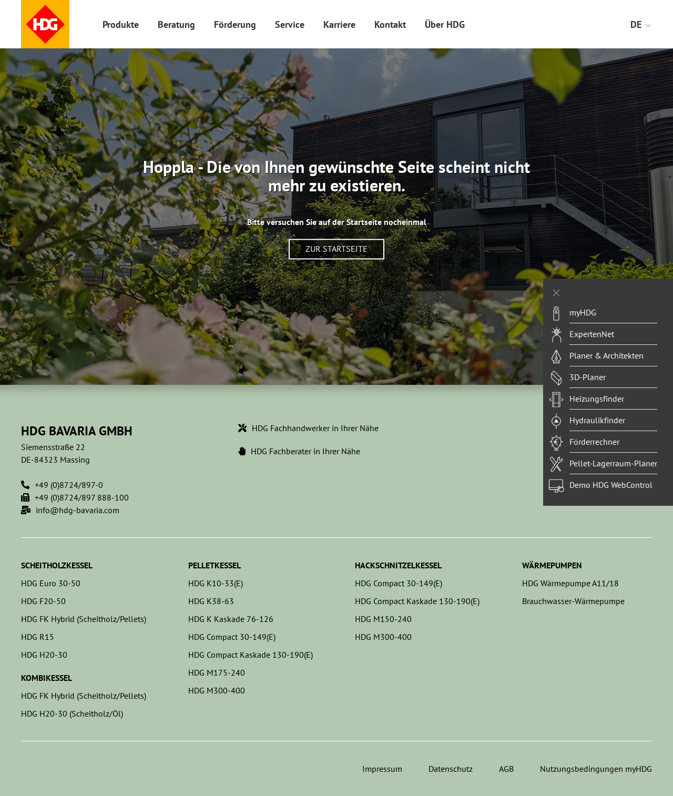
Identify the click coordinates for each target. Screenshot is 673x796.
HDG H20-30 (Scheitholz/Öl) (72, 713)
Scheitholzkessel (57, 565)
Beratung (176, 24)
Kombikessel (46, 677)
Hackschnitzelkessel (398, 565)
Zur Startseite (336, 249)
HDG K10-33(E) (215, 583)
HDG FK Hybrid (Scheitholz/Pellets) (83, 619)
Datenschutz (451, 768)
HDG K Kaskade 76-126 (230, 619)
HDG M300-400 (216, 690)
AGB (506, 768)
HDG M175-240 (216, 672)
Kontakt (390, 24)
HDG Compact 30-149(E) (232, 636)
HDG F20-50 (43, 601)
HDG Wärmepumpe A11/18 (570, 583)
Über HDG (445, 24)
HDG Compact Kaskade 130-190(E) (250, 654)
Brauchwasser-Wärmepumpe (573, 601)
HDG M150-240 (383, 619)
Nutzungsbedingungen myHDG (596, 768)
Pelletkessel (214, 565)
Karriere (339, 24)
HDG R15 (37, 636)
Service (289, 24)
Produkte (121, 24)
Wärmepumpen (552, 565)
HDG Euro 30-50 (50, 583)
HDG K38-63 (211, 601)
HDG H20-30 (44, 654)
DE (641, 24)
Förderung (235, 24)
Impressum (382, 768)
